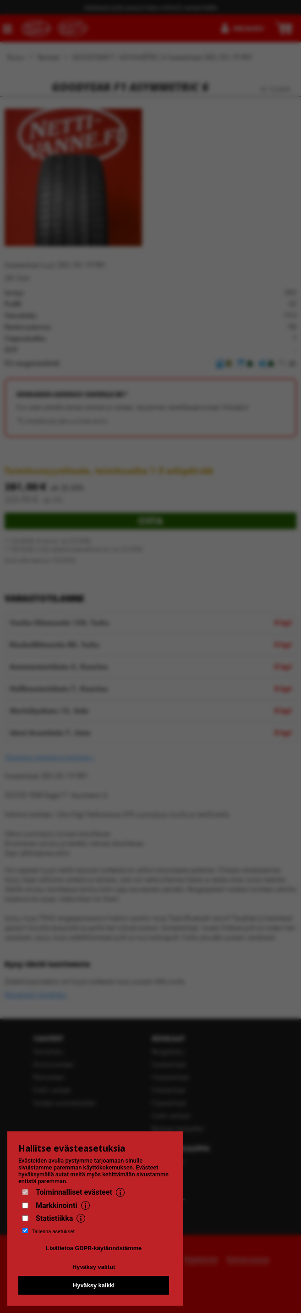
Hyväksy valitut (93, 1266)
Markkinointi (56, 1205)
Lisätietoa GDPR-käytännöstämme (94, 1248)
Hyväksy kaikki (94, 1285)
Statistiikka (54, 1218)
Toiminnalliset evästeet (74, 1192)
